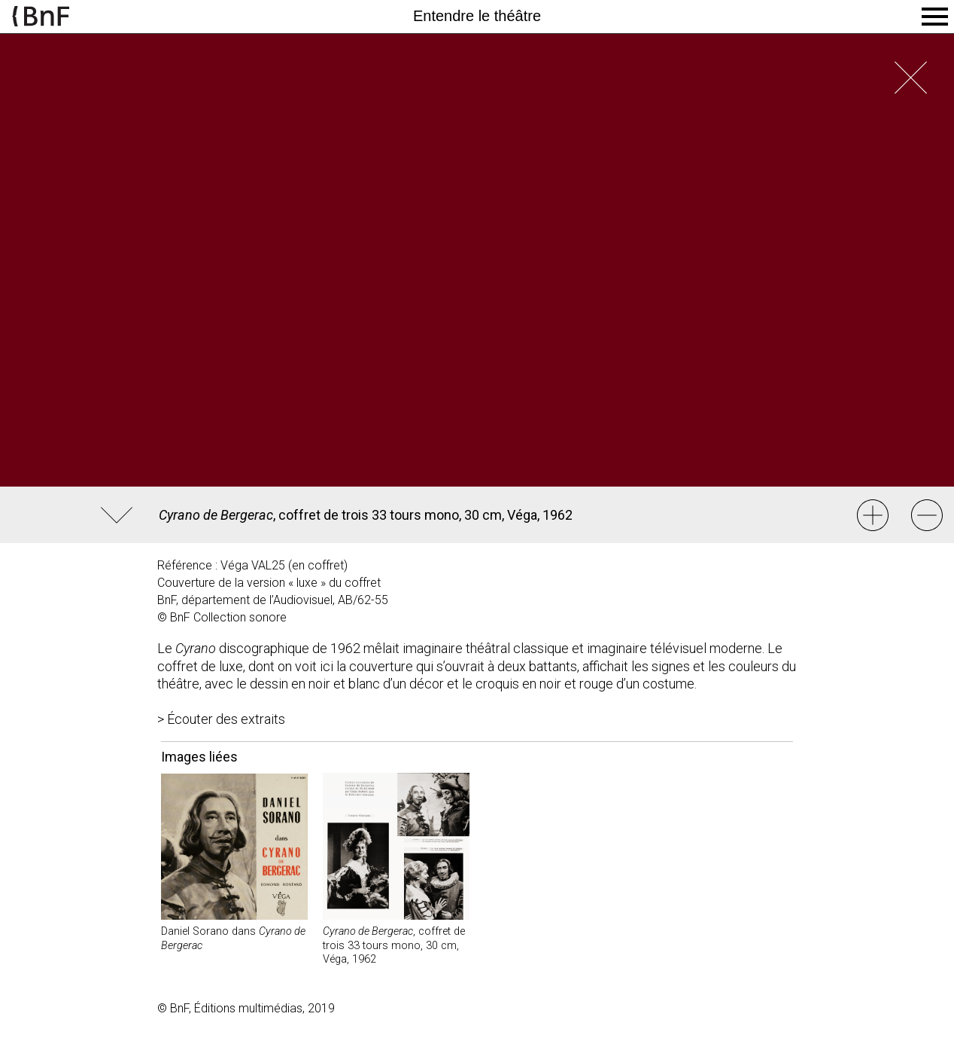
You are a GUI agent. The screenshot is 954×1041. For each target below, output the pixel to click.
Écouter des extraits (226, 719)
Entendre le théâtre (477, 16)
